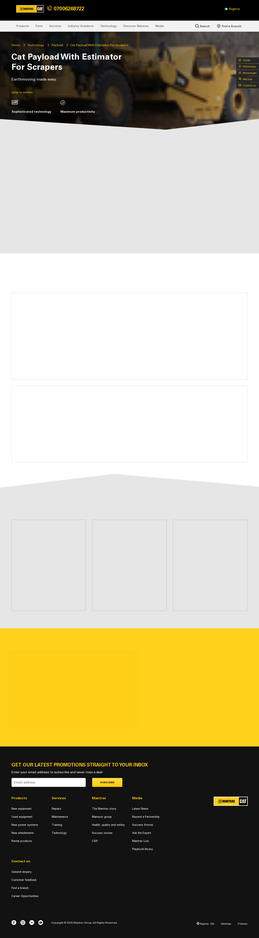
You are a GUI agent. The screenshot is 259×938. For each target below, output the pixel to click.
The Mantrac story (104, 808)
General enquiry (21, 871)
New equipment (21, 808)
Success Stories (142, 824)
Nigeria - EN (205, 923)
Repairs (56, 808)
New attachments (22, 832)
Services (55, 26)
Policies (243, 923)
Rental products (21, 841)
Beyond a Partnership (146, 816)
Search (202, 26)
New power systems (24, 824)
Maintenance (60, 816)
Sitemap (226, 923)
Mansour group (102, 816)
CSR (94, 841)
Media (159, 26)
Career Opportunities (25, 896)
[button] (232, 9)
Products (22, 26)
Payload (57, 45)
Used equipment (21, 816)
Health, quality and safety (108, 824)
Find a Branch (229, 26)
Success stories (102, 832)
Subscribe (107, 782)
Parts (39, 26)
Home (15, 45)
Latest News (140, 808)
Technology (108, 26)
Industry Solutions (81, 26)
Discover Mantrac (136, 26)
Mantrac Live (140, 841)
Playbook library (142, 849)
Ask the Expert (141, 832)
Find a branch (20, 888)
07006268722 (65, 9)
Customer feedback (23, 879)
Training (57, 824)
